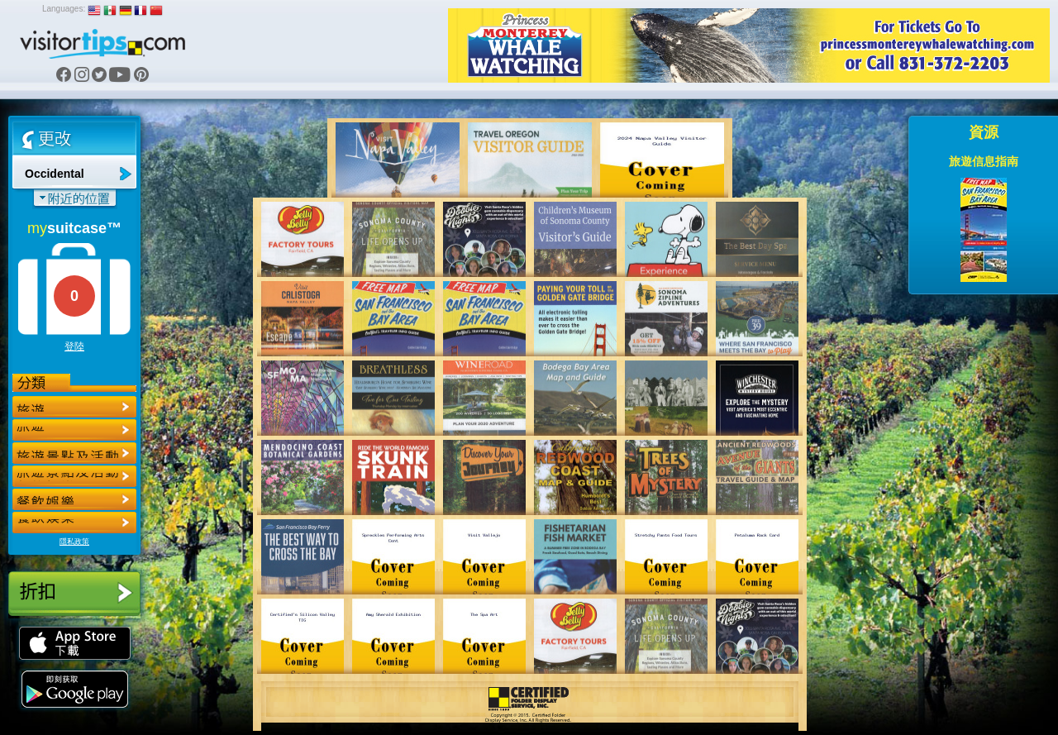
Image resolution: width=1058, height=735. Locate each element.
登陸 (74, 346)
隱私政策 (74, 541)
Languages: (63, 8)
